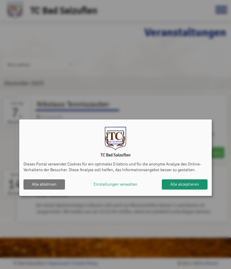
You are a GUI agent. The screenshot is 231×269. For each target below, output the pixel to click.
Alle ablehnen (44, 184)
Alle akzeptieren (184, 184)
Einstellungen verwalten (115, 184)
